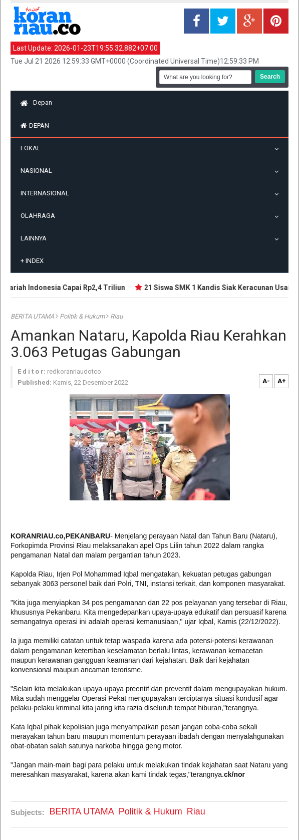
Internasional (47, 193)
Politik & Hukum (83, 316)
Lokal (33, 148)
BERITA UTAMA (33, 316)
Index (32, 260)
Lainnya (36, 238)
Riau (116, 316)
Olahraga (40, 215)
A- (266, 381)
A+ (281, 381)
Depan (36, 102)
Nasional (39, 170)
